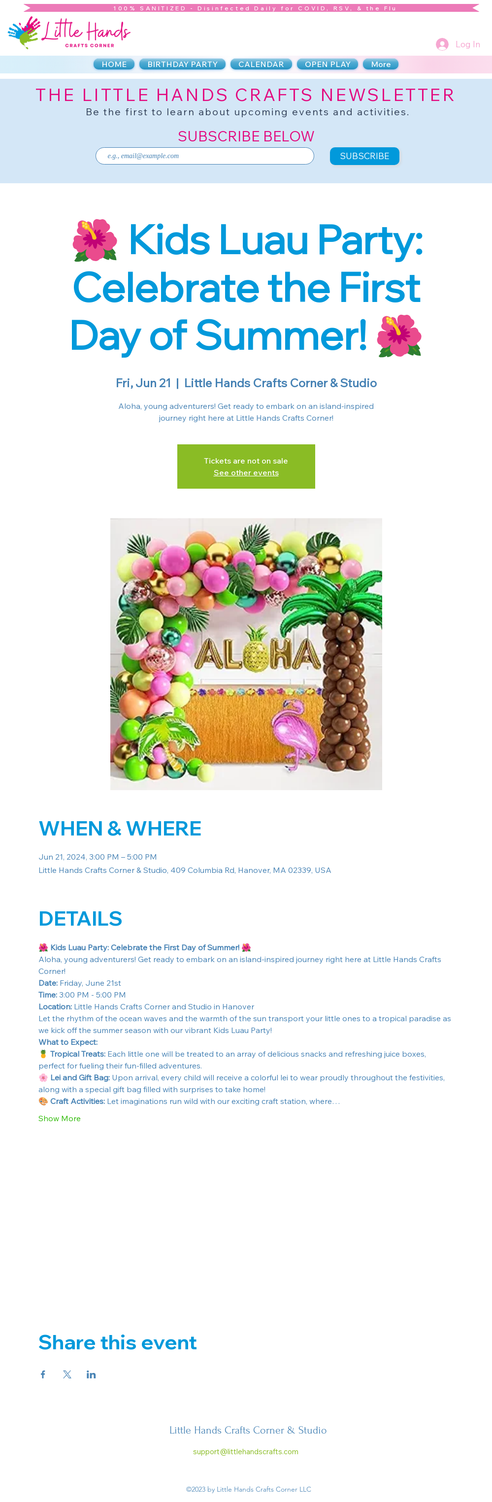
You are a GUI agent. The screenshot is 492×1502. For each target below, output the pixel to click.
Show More (59, 1118)
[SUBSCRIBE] (364, 156)
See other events (246, 472)
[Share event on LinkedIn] (91, 1374)
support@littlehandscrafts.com (245, 1451)
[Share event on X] (67, 1374)
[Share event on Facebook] (43, 1374)
